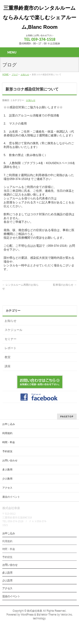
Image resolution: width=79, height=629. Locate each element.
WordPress (27, 614)
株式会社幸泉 (34, 611)
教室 (8, 357)
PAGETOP (67, 416)
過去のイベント (11, 496)
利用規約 (7, 433)
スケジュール (13, 330)
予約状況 (7, 451)
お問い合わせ (9, 460)
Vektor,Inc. (67, 614)
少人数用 (7, 478)
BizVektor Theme (46, 614)
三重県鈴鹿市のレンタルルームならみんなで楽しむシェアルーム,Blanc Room (39, 17)
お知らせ (25, 74)
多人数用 (7, 469)
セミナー (10, 339)
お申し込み (8, 424)
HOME (5, 74)
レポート (10, 348)
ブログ (15, 74)
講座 (8, 366)
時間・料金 (8, 442)
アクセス (7, 487)
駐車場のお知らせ (64, 284)
